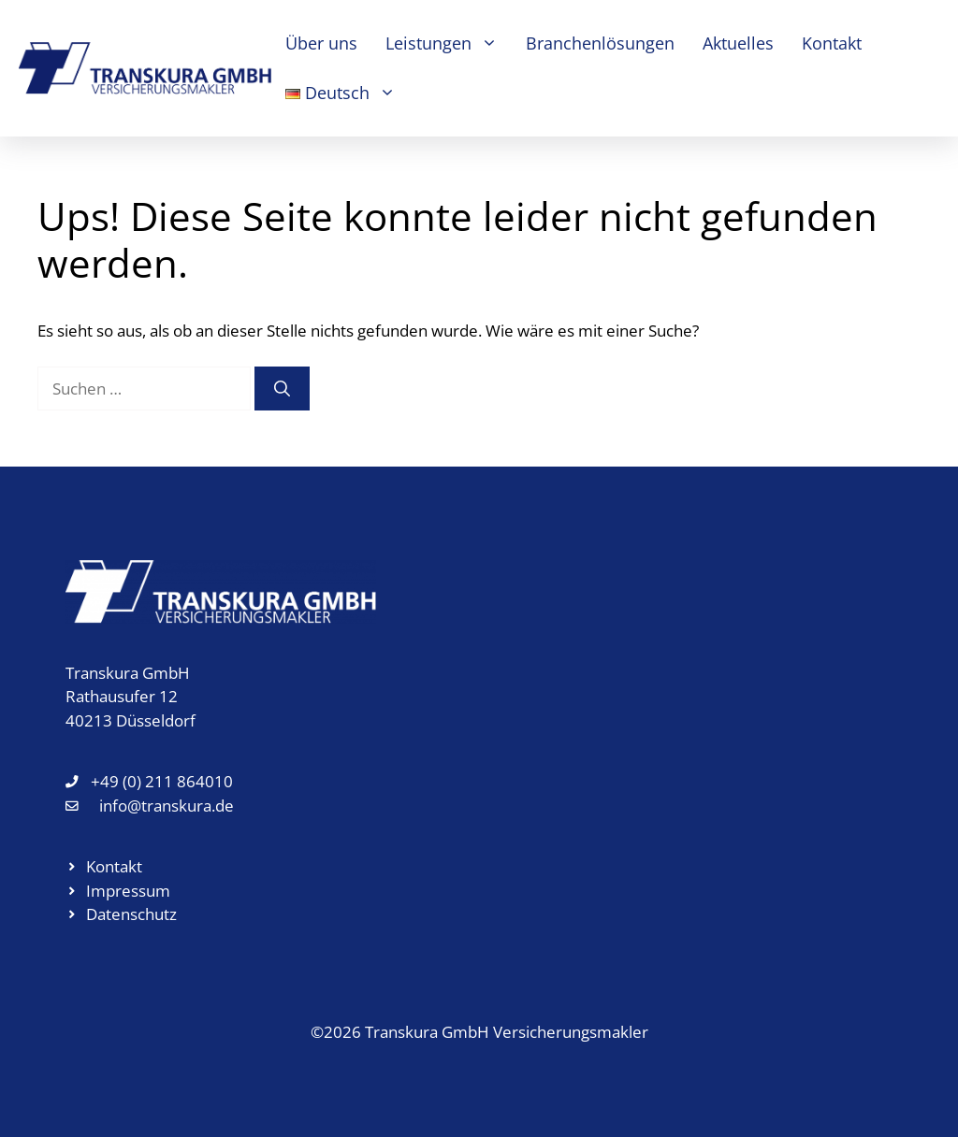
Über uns (321, 43)
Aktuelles (738, 43)
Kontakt (832, 43)
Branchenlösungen (600, 43)
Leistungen (448, 43)
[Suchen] (282, 389)
